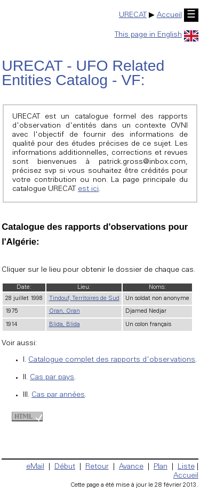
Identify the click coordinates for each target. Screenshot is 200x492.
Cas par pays (52, 377)
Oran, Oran (64, 311)
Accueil (169, 15)
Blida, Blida (64, 325)
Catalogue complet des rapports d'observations (111, 360)
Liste (186, 467)
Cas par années (58, 395)
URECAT (133, 15)
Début (64, 467)
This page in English (156, 35)
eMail (35, 467)
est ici (88, 189)
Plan (160, 467)
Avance (131, 467)
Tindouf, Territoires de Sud (84, 299)
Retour (97, 467)
